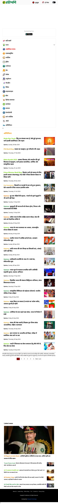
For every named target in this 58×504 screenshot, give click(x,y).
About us (15, 491)
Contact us (35, 491)
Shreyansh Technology (31, 499)
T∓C (31, 491)
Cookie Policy (20, 491)
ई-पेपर (45, 2)
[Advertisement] (30, 15)
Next (36, 359)
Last (40, 359)
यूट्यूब (35, 2)
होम (3, 128)
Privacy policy (41, 491)
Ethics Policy (26, 491)
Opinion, (12, 144)
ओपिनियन (8, 133)
